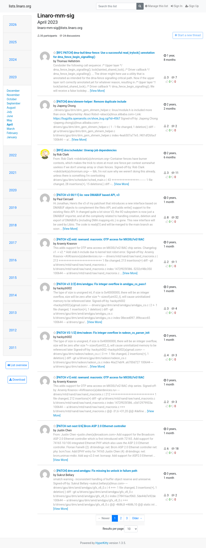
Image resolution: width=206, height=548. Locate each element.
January (12, 137)
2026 (13, 25)
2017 (13, 243)
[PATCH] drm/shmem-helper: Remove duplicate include (89, 101)
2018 (13, 225)
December (13, 90)
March (11, 128)
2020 (13, 190)
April (10, 124)
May (9, 120)
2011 (13, 348)
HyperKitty (101, 543)
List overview (17, 365)
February (12, 133)
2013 (13, 313)
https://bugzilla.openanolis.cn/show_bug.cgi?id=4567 (86, 118)
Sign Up (192, 6)
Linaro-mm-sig (55, 15)
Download (17, 379)
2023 (13, 77)
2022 (13, 155)
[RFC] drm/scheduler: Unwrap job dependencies (85, 150)
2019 (13, 208)
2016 (13, 260)
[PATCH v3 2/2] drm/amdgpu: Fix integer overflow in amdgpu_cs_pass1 (99, 284)
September (14, 103)
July (9, 111)
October (12, 99)
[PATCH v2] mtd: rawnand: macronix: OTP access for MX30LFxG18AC (98, 239)
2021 (13, 173)
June (10, 116)
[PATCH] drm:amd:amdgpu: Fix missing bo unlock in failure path (95, 470)
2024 (13, 60)
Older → (137, 518)
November (13, 95)
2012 (13, 330)
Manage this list (156, 6)
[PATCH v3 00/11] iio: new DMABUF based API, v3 (86, 195)
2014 (13, 295)
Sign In (176, 6)
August (11, 107)
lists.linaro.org (20, 6)
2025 (13, 42)
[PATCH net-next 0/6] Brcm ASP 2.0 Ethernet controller (89, 426)
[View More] (97, 90)
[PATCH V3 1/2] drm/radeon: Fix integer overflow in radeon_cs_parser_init (101, 332)
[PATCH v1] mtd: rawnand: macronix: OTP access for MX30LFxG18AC (98, 377)
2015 (13, 278)
